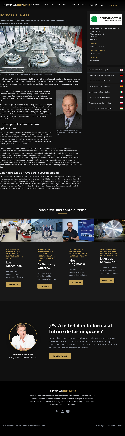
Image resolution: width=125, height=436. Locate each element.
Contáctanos (60, 356)
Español (93, 5)
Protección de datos (114, 426)
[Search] (102, 5)
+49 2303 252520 (97, 46)
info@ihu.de (95, 53)
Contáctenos (114, 5)
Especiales (61, 5)
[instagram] (62, 411)
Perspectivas (48, 5)
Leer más (13, 284)
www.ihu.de (94, 60)
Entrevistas (35, 5)
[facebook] (57, 411)
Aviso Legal (100, 426)
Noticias (82, 5)
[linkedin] (67, 411)
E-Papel (72, 5)
